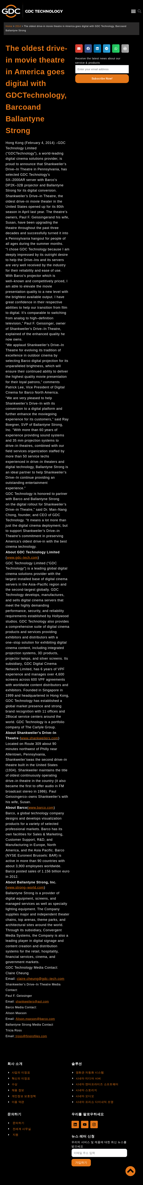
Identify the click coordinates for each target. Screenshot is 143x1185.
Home (9, 26)
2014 (18, 26)
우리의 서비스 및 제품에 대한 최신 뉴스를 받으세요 (99, 1144)
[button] (133, 11)
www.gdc (14, 557)
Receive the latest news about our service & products (97, 60)
